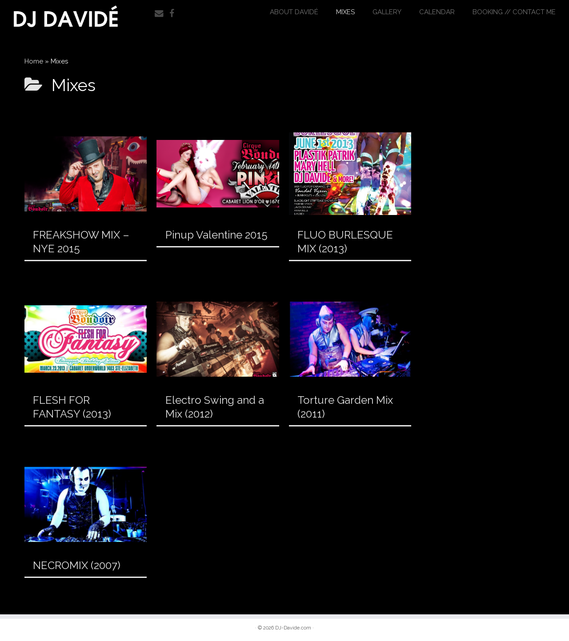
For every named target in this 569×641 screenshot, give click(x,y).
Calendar (437, 12)
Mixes (345, 12)
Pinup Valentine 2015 (216, 234)
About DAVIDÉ (294, 12)
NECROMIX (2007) (76, 565)
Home (33, 61)
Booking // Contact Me (514, 12)
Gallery (387, 12)
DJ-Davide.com (293, 628)
